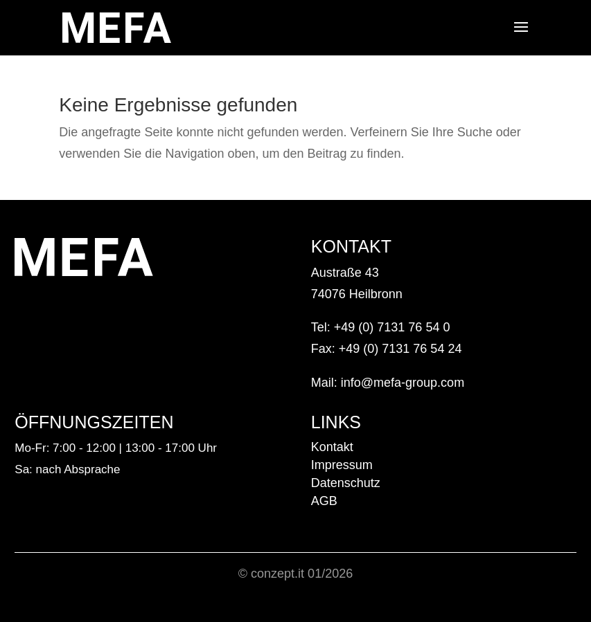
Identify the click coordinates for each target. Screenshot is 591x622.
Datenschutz (345, 483)
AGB (324, 501)
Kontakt (332, 447)
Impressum (342, 465)
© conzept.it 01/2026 (295, 573)
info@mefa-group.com (402, 383)
